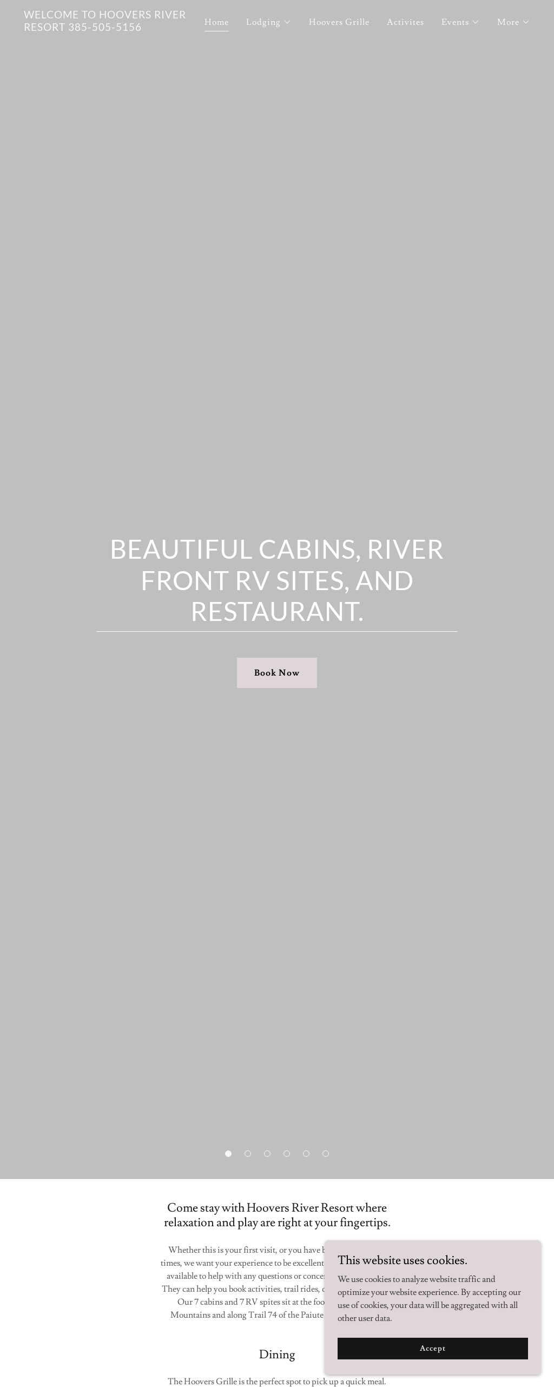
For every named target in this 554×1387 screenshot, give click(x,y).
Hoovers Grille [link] (339, 22)
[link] (112, 28)
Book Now (276, 673)
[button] (228, 1153)
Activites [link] (405, 22)
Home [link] (217, 22)
